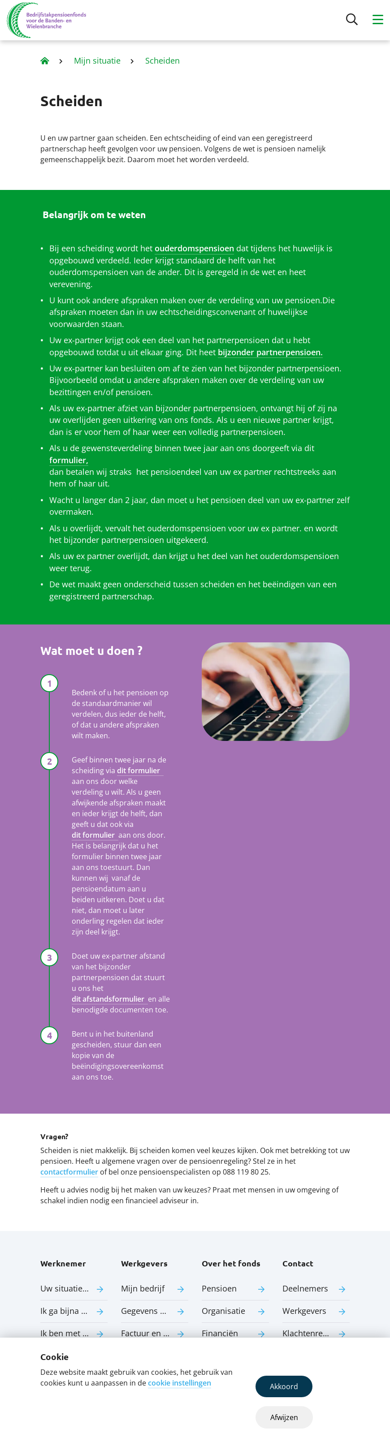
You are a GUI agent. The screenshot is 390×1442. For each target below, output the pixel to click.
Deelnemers (305, 1288)
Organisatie (223, 1310)
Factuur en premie (154, 1333)
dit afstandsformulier (110, 999)
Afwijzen (284, 1417)
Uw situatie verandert (74, 1288)
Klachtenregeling (314, 1333)
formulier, (68, 460)
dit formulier (140, 770)
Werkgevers (304, 1310)
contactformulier (69, 1172)
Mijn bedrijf (143, 1288)
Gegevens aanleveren (154, 1310)
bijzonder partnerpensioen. (270, 352)
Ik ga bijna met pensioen (74, 1310)
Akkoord (284, 1386)
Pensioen (219, 1288)
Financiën (220, 1333)
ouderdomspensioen (194, 248)
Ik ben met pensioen (74, 1333)
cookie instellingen (179, 1383)
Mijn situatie (97, 60)
